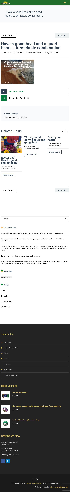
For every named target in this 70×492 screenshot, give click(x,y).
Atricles (8, 364)
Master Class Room (12, 375)
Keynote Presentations (11, 348)
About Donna (8, 342)
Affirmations (19, 53)
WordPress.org (6, 307)
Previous (9, 35)
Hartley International (34, 483)
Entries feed (5, 296)
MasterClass (8, 370)
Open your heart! (54, 138)
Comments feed (6, 301)
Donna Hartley (7, 53)
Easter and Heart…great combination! (9, 160)
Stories (6, 353)
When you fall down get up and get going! (34, 140)
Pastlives (6, 359)
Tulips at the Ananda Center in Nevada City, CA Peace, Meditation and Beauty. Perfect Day (32, 233)
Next (60, 35)
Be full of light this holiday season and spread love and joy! (21, 256)
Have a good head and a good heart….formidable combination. (31, 46)
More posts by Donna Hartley (15, 117)
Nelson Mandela (18, 91)
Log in (3, 290)
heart (10, 91)
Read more (8, 175)
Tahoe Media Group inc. (58, 487)
